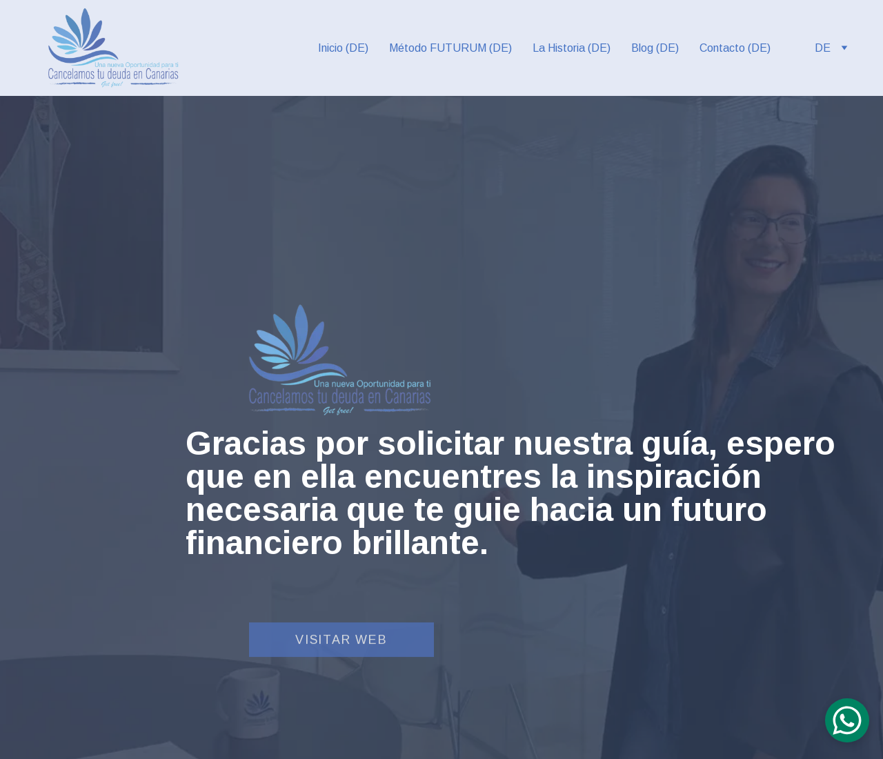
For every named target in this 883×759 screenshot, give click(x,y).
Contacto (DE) (735, 48)
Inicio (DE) (343, 48)
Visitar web (341, 641)
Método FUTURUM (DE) (450, 48)
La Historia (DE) (572, 48)
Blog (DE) (655, 48)
